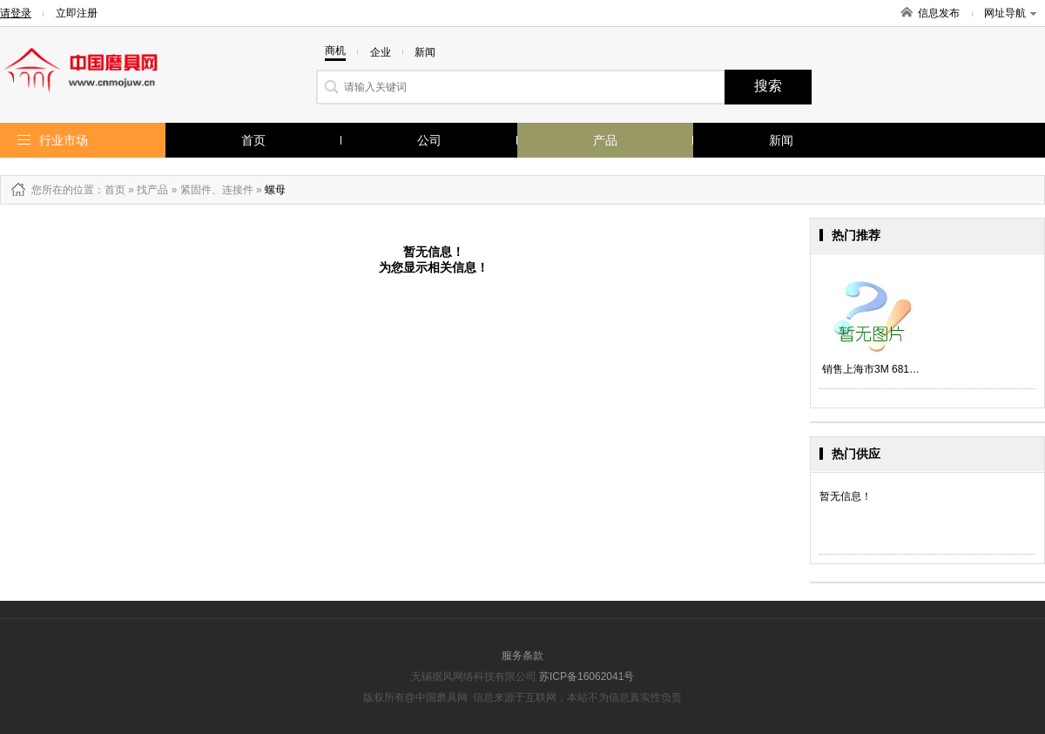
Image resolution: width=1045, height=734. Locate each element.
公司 (429, 140)
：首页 (109, 190)
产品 (605, 140)
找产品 (152, 190)
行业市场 (63, 140)
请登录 (15, 13)
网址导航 (1010, 13)
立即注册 (77, 13)
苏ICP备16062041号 (586, 676)
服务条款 (522, 656)
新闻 (781, 140)
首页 (253, 140)
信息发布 (939, 13)
